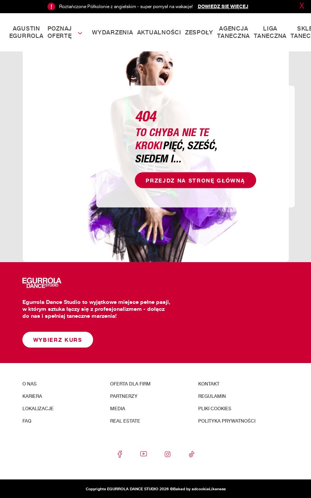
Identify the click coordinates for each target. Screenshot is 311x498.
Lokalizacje (38, 408)
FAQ (26, 421)
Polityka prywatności (226, 421)
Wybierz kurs (57, 339)
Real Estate (125, 421)
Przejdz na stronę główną (195, 180)
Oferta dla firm (130, 384)
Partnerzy (124, 396)
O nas (29, 384)
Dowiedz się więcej (223, 6)
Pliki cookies (214, 408)
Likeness (217, 488)
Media (117, 408)
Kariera (32, 396)
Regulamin (212, 396)
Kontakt (208, 384)
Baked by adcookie (191, 488)
